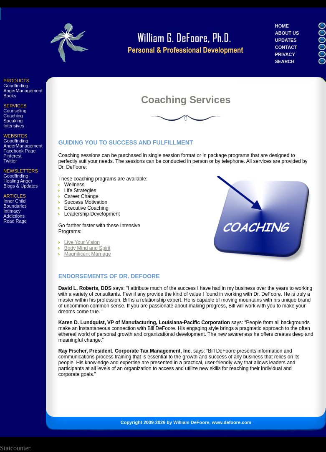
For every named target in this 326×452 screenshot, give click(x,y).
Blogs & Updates (20, 185)
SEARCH (295, 61)
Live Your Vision (82, 242)
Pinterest (12, 155)
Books (9, 95)
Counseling (14, 110)
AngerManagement (23, 90)
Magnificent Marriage (87, 254)
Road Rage (15, 220)
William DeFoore (191, 422)
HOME (282, 25)
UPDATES (292, 40)
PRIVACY (291, 54)
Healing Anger (17, 180)
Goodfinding (15, 85)
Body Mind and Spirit (87, 248)
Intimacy (11, 210)
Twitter (10, 160)
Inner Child (14, 200)
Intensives (13, 125)
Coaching (13, 115)
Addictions (14, 215)
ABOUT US (287, 33)
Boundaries (15, 205)
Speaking (13, 120)
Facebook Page (19, 150)
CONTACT (296, 47)
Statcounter (15, 448)
